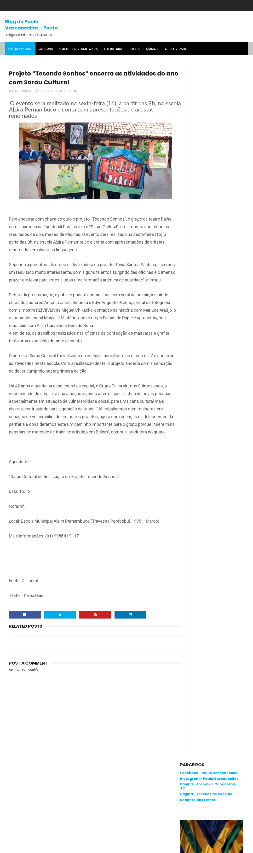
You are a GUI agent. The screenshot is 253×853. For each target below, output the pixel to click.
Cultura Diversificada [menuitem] (78, 49)
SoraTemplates (34, 847)
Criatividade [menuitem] (176, 49)
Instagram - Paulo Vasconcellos (209, 84)
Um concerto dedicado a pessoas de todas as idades (223, 340)
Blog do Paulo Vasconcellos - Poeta (31, 24)
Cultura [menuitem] (46, 49)
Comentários (196, 411)
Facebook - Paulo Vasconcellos (208, 78)
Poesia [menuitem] (134, 49)
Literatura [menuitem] (113, 49)
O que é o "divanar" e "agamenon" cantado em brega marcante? (223, 277)
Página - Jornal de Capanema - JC (209, 92)
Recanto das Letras (198, 105)
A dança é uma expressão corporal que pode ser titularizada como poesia (210, 304)
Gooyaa (78, 847)
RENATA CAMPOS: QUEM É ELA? (205, 325)
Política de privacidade (199, 693)
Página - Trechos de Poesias (206, 100)
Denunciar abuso (197, 369)
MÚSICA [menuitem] (152, 49)
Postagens (193, 402)
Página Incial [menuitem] (20, 49)
